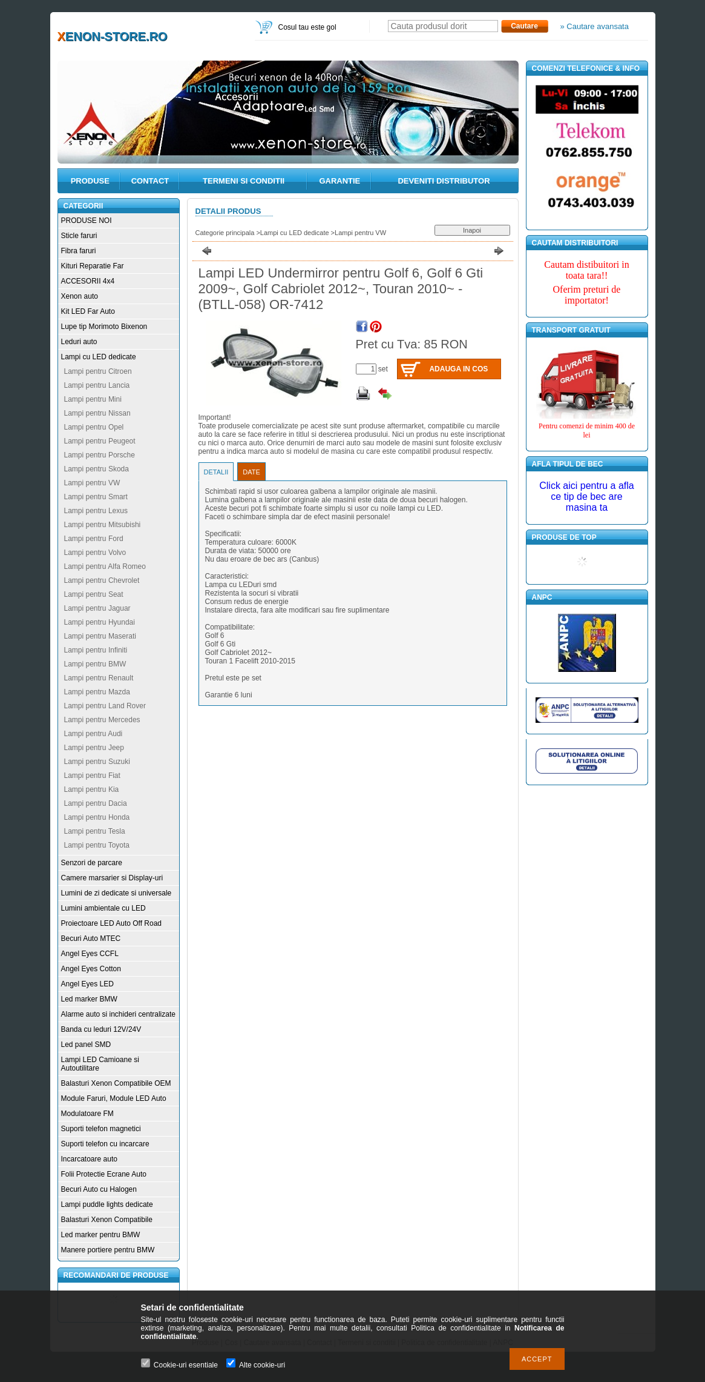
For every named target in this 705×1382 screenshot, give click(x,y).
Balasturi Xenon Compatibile (106, 1219)
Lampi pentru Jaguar (97, 608)
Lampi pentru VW (92, 483)
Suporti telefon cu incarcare (105, 1144)
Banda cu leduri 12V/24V (101, 1029)
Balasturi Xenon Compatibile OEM (116, 1083)
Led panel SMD (86, 1044)
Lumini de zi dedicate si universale (116, 893)
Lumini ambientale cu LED (103, 908)
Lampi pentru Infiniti (96, 650)
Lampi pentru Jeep (94, 747)
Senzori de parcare (91, 863)
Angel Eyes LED (87, 984)
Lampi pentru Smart (96, 497)
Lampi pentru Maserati (100, 636)
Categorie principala (225, 232)
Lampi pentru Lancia (97, 385)
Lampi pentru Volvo (95, 552)
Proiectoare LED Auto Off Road (111, 923)
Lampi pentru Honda (97, 817)
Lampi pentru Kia (91, 789)
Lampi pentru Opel (94, 427)
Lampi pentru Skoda (96, 469)
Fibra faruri (78, 251)
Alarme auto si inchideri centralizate (118, 1014)
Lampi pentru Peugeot (100, 441)
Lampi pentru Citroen (98, 371)
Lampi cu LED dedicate (98, 357)
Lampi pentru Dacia (95, 803)
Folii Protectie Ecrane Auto (103, 1174)
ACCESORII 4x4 (88, 281)
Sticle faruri (79, 235)
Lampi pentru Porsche (99, 455)
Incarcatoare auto (89, 1159)
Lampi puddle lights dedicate (107, 1204)
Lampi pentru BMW (95, 664)
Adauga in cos (458, 369)
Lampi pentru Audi (93, 733)
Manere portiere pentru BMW (108, 1250)
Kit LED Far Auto (88, 311)
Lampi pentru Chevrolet (102, 580)
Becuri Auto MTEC (91, 938)
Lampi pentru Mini (93, 399)
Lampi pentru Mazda (97, 692)
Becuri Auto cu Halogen (99, 1189)
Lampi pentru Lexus (96, 511)
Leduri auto (79, 341)
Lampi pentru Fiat (92, 775)
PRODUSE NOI (86, 220)
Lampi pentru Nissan (97, 413)
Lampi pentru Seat (93, 594)
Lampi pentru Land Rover (105, 706)
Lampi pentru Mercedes (102, 720)
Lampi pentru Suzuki (97, 761)
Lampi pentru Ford (93, 538)
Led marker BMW (89, 999)
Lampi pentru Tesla (94, 831)
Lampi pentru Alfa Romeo (105, 566)
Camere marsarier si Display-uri (112, 878)
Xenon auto (79, 296)
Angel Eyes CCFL (90, 953)
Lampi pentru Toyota (97, 845)
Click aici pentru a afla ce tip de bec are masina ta (586, 496)
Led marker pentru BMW (100, 1235)
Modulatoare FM (87, 1113)
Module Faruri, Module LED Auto (113, 1098)
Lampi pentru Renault (99, 678)
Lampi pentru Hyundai (99, 622)
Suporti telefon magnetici (101, 1129)
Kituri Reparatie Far (92, 266)
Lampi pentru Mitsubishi (102, 524)
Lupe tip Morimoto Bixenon (104, 326)
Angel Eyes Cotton (91, 969)
